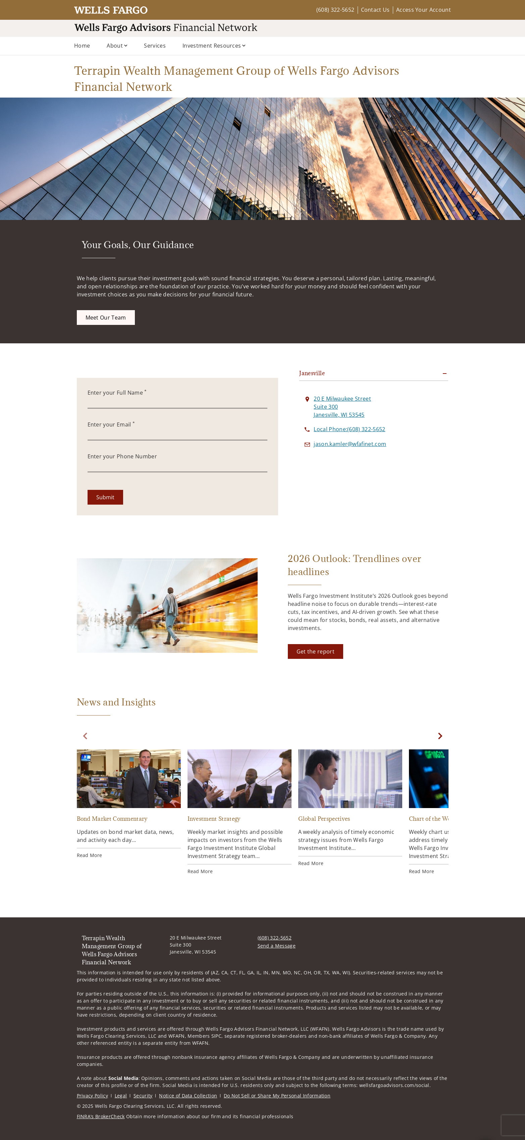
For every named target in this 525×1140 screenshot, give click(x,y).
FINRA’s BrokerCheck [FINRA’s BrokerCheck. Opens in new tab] (101, 1116)
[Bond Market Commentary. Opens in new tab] (129, 804)
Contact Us (375, 9)
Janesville (312, 373)
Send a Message (277, 946)
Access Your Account (423, 9)
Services (155, 45)
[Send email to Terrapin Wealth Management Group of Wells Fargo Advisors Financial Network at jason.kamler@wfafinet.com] (350, 444)
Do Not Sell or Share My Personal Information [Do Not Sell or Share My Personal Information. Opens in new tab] (277, 1095)
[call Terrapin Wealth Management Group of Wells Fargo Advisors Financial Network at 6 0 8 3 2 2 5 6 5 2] (349, 429)
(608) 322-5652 (335, 9)
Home (82, 45)
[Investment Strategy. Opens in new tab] (240, 812)
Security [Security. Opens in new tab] (143, 1095)
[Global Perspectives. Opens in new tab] (350, 808)
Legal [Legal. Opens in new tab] (121, 1095)
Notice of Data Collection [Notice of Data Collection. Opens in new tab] (188, 1095)
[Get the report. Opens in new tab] (315, 651)
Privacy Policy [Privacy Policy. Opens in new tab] (92, 1095)
